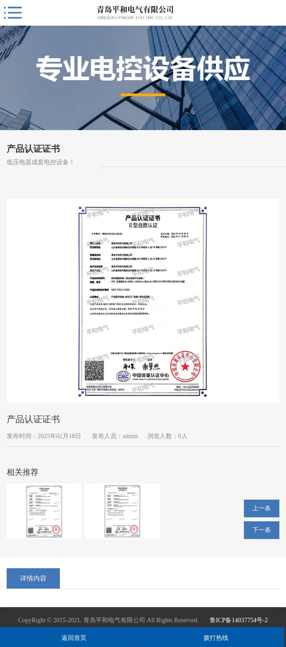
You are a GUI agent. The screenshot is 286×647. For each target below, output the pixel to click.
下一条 (261, 530)
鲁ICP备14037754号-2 (239, 620)
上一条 (261, 508)
